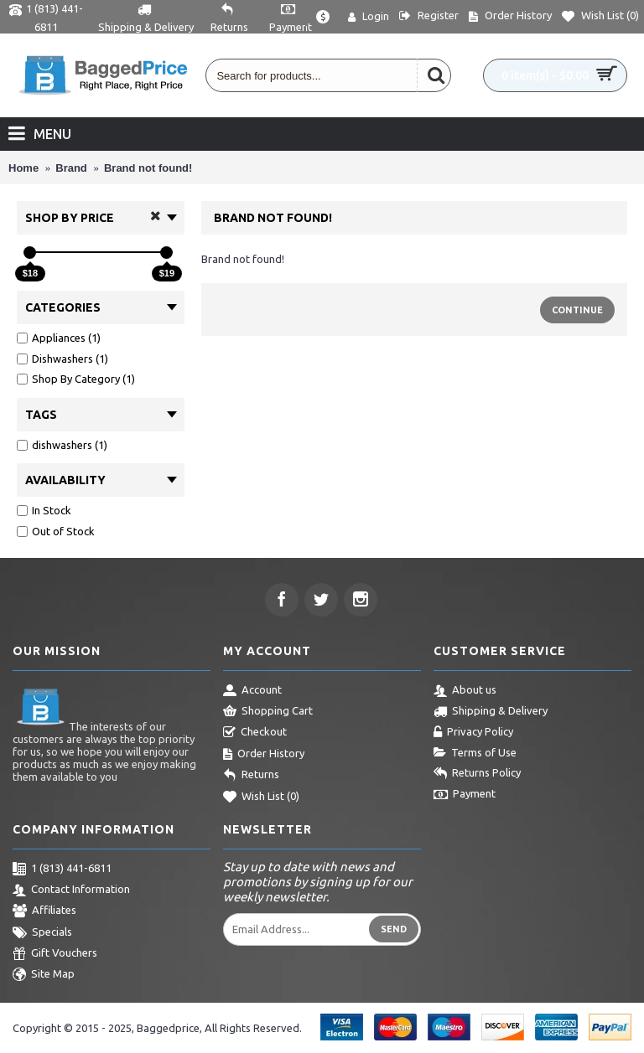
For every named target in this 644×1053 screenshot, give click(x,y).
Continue (577, 310)
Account (252, 691)
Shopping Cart (268, 712)
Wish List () (261, 797)
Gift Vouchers (55, 954)
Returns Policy (477, 774)
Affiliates (44, 911)
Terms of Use (475, 753)
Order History (263, 754)
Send (394, 929)
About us (465, 691)
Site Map (44, 975)
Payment (465, 795)
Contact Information (71, 890)
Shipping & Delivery (491, 712)
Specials (42, 933)
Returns (251, 775)
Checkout (255, 733)
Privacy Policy (473, 733)
